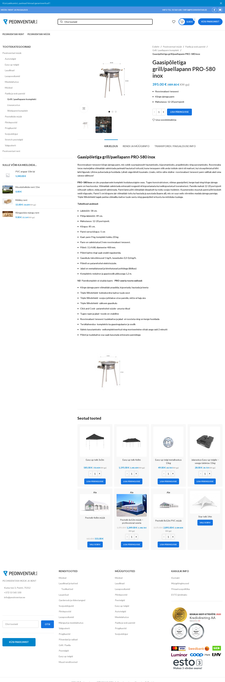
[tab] (111, 144)
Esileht (155, 46)
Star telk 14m (205, 516)
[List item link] (28, 592)
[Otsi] (105, 21)
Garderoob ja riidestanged (72, 600)
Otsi (47, 624)
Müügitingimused (180, 583)
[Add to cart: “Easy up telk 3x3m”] (95, 481)
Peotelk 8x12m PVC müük (168, 520)
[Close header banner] (221, 3)
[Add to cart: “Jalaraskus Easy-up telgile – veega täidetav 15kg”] (205, 481)
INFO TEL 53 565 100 (171, 9)
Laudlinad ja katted (68, 583)
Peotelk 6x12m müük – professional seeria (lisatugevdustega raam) (131, 522)
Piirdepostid (11, 122)
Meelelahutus (12, 81)
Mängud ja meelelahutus (71, 622)
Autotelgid (10, 58)
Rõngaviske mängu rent (27, 212)
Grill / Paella (65, 645)
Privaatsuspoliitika (180, 588)
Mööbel (8, 87)
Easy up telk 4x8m (132, 459)
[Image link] (20, 573)
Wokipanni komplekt (17, 110)
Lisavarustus (13, 104)
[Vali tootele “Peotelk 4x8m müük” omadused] (95, 544)
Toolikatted (67, 588)
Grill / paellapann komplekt (21, 99)
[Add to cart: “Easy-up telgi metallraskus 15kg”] (168, 481)
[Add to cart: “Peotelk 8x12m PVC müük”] (168, 544)
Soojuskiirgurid (66, 605)
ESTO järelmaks (179, 594)
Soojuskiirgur (11, 133)
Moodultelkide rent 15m (27, 187)
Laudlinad (9, 70)
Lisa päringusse (179, 111)
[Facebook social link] (214, 9)
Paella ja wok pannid (15, 93)
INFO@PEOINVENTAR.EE (195, 9)
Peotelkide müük (13, 116)
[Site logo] (20, 21)
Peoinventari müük (11, 52)
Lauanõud (64, 594)
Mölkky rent (21, 199)
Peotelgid (64, 650)
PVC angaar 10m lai (25, 171)
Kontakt (175, 577)
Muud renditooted (68, 661)
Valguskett (10, 145)
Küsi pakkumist (210, 21)
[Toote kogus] (158, 111)
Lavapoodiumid (12, 76)
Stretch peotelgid (14, 139)
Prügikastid (10, 127)
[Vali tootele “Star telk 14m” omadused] (205, 522)
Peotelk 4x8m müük (95, 517)
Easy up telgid (12, 64)
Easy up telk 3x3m (95, 459)
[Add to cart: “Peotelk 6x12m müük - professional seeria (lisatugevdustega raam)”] (131, 544)
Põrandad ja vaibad (68, 639)
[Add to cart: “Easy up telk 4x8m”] (131, 481)
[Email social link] (220, 9)
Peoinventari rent (11, 151)
